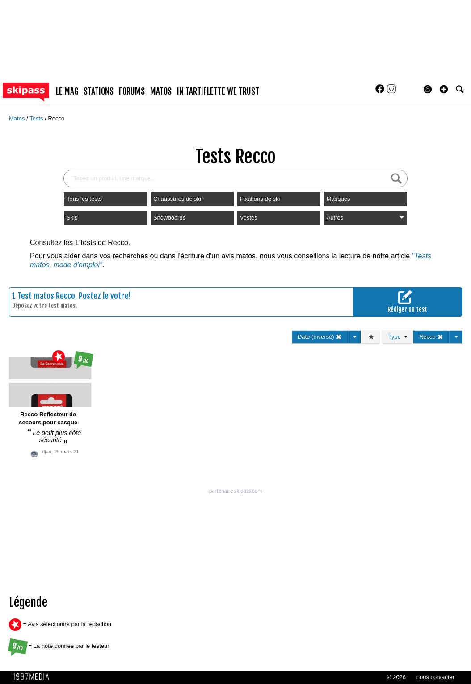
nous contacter (435, 677)
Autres (365, 217)
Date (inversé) (320, 336)
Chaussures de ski (177, 198)
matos (161, 91)
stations (99, 91)
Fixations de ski (260, 198)
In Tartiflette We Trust (218, 91)
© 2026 (396, 677)
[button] (444, 89)
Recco (56, 118)
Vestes (248, 217)
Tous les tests (84, 198)
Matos (17, 118)
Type (397, 336)
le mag (67, 91)
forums (132, 91)
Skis (72, 217)
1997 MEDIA (34, 677)
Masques (338, 198)
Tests (37, 118)
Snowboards (169, 217)
